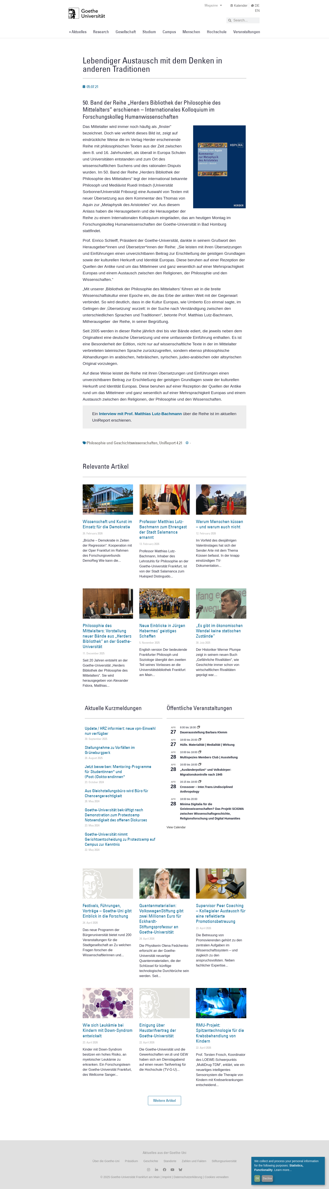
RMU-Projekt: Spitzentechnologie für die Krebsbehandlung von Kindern (220, 1033)
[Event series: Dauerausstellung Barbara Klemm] (198, 727)
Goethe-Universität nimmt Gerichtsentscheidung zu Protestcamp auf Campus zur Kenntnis (120, 839)
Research (101, 31)
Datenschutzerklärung (188, 1177)
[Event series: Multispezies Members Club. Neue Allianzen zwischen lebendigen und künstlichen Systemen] (199, 752)
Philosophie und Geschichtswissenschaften (122, 442)
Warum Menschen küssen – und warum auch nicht (219, 524)
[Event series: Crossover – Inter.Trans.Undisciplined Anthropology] (199, 781)
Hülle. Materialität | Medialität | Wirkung (207, 744)
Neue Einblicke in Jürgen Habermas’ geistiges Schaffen (162, 631)
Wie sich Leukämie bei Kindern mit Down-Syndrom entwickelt (107, 1030)
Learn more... (283, 1170)
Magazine (213, 5)
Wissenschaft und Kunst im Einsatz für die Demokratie (107, 524)
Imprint (166, 1177)
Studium (149, 31)
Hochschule (217, 31)
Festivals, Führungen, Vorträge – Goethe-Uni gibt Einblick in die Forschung (107, 911)
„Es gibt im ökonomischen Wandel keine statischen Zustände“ (219, 631)
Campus (169, 31)
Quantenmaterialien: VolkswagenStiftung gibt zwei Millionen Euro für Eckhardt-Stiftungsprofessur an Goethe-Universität (161, 919)
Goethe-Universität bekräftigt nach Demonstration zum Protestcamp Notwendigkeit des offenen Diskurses (116, 815)
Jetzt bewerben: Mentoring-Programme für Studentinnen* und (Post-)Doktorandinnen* (118, 771)
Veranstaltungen (246, 31)
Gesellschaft (126, 31)
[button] (164, 1100)
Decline (267, 1178)
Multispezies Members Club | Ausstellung (209, 757)
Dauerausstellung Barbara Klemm (203, 732)
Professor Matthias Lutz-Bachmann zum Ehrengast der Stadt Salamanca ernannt (163, 529)
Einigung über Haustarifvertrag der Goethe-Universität (157, 1030)
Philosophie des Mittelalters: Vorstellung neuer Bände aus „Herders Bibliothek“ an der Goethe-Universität (107, 636)
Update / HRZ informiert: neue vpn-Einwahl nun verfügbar (120, 731)
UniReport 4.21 (170, 442)
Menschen (191, 31)
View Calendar (176, 827)
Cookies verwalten (216, 1177)
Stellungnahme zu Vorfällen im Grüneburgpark (110, 750)
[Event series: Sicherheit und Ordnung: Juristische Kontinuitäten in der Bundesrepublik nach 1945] (199, 764)
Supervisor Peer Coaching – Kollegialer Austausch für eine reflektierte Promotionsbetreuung (220, 913)
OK (257, 1178)
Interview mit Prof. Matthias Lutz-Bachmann (140, 414)
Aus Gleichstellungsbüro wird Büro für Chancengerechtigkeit (116, 793)
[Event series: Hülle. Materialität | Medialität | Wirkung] (199, 739)
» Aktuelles (77, 31)
